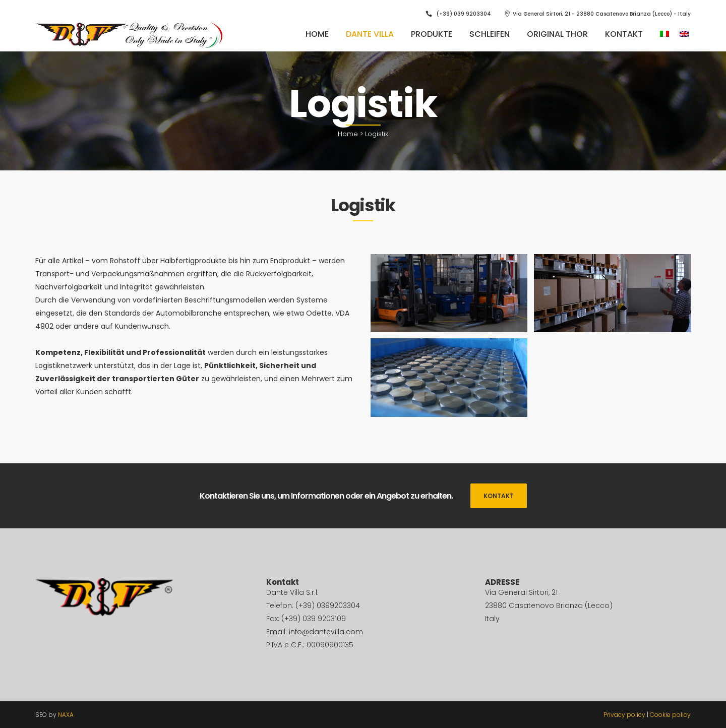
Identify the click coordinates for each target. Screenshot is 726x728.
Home (348, 134)
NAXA (66, 714)
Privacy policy (624, 714)
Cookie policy (670, 714)
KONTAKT (498, 496)
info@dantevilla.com (326, 632)
